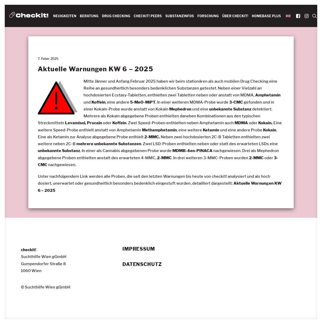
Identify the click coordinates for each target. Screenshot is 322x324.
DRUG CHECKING (116, 16)
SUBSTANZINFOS (179, 16)
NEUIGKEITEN (64, 16)
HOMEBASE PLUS (266, 16)
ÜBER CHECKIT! (235, 16)
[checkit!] (28, 16)
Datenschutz (142, 264)
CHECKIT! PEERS (148, 16)
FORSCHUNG (208, 16)
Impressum (138, 249)
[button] (298, 16)
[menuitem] (65, 16)
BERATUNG (89, 16)
